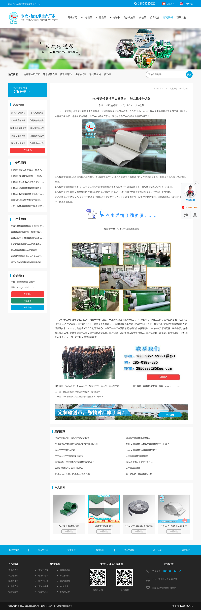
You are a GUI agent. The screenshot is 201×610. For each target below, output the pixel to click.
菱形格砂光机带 (18, 136)
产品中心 (28, 150)
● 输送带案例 (63, 592)
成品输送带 (80, 74)
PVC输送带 (86, 17)
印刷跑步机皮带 (37, 120)
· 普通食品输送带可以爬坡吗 (137, 438)
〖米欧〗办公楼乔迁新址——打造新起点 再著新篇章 (29, 176)
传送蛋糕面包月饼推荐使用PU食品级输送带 (29, 238)
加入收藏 (140, 105)
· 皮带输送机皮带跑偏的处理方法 (68, 456)
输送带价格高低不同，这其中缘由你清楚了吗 (29, 232)
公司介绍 (28, 307)
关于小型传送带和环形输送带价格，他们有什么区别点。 (29, 262)
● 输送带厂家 (41, 570)
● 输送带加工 (41, 592)
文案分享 (174, 88)
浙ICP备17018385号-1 (183, 606)
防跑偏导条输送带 (18, 128)
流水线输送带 (50, 74)
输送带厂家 (114, 386)
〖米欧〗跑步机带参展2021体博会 (26, 188)
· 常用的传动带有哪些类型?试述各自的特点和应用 (76, 444)
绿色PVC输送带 (18, 113)
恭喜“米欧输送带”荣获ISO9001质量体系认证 (29, 200)
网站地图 (186, 550)
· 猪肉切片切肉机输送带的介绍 (138, 474)
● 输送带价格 (63, 570)
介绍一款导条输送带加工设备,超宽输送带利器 (29, 206)
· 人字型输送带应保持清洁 (136, 456)
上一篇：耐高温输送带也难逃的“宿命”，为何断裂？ (78, 392)
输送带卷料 (66, 74)
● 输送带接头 (41, 586)
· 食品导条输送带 (132, 468)
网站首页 (72, 17)
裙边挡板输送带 (37, 128)
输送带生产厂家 (32, 74)
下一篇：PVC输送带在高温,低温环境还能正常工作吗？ (79, 396)
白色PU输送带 (36, 113)
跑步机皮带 (129, 17)
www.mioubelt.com (173, 386)
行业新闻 (20, 218)
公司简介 (154, 17)
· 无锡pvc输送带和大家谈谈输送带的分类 (72, 474)
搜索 (189, 74)
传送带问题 (129, 550)
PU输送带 (101, 17)
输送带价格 (95, 74)
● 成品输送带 (63, 575)
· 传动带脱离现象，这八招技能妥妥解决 (71, 438)
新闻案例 (168, 17)
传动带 (142, 17)
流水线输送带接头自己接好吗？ (25, 250)
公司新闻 (20, 162)
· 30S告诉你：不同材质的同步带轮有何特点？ (74, 462)
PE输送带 (115, 17)
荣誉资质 (72, 550)
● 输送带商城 (63, 581)
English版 (186, 4)
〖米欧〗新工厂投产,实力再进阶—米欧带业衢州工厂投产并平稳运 (29, 182)
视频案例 (100, 550)
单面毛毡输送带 (37, 143)
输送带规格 (14, 550)
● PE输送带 (63, 586)
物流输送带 (13, 592)
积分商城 (157, 550)
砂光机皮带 (13, 586)
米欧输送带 (112, 105)
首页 (165, 88)
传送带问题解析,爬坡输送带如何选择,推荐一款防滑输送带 (29, 256)
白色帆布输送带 (37, 136)
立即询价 (28, 294)
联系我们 (181, 17)
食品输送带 (82, 386)
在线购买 (168, 4)
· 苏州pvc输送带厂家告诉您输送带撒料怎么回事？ (147, 444)
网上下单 (28, 301)
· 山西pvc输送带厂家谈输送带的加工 (141, 450)
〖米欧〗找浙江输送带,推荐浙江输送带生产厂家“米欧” (29, 194)
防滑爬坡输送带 (18, 143)
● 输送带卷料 (41, 575)
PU (95, 116)
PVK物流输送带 (18, 120)
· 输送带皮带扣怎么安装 (64, 450)
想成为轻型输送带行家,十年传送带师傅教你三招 (29, 226)
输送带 (100, 116)
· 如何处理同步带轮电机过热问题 (68, 468)
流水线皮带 (13, 570)
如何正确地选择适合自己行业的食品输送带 (29, 244)
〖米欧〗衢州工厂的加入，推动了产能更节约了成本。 (29, 170)
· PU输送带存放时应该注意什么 (139, 462)
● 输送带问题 (41, 581)
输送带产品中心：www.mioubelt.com (121, 228)
